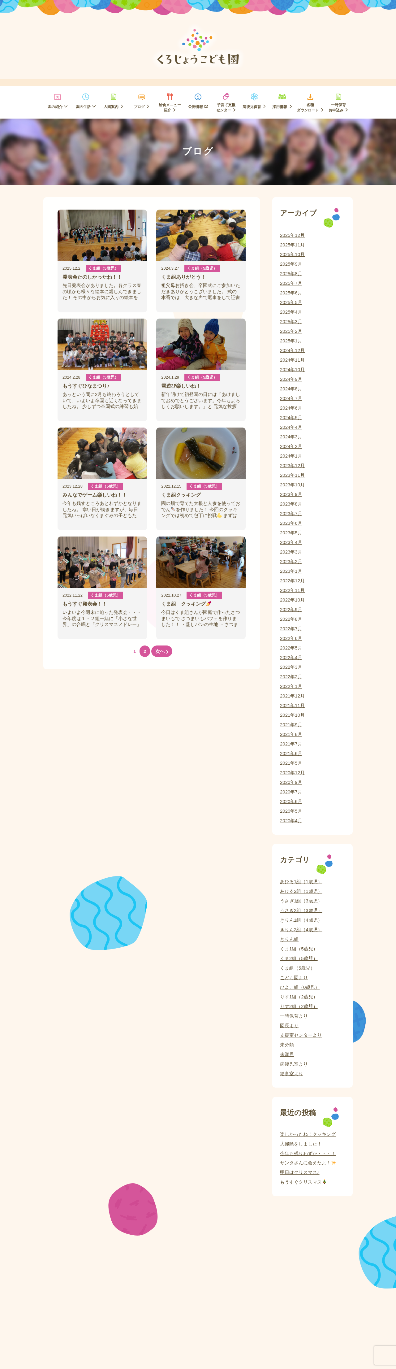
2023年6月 (291, 523)
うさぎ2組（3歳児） (301, 910)
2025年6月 (291, 292)
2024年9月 (291, 379)
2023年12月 (292, 465)
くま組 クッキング (186, 603)
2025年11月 (292, 244)
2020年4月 (291, 820)
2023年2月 (291, 561)
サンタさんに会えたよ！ (308, 1162)
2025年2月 (291, 331)
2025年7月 (291, 283)
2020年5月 (291, 811)
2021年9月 (291, 724)
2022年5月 (291, 647)
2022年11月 (292, 590)
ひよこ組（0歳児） (300, 987)
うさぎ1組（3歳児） (301, 900)
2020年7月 (291, 791)
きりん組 (289, 939)
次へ (161, 651)
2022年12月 (292, 580)
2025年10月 (292, 254)
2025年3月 (291, 321)
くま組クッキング (181, 495)
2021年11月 (292, 705)
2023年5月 (291, 532)
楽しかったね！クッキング (308, 1134)
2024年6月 (291, 408)
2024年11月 (292, 360)
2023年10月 (292, 484)
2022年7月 (291, 628)
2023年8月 (291, 503)
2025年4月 (291, 312)
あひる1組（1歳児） (301, 881)
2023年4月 (291, 542)
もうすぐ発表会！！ (84, 603)
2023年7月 (291, 513)
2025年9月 (291, 264)
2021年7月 (291, 743)
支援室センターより (301, 1035)
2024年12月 (292, 350)
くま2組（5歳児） (299, 958)
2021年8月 (291, 734)
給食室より (291, 1073)
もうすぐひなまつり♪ (86, 386)
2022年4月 (291, 657)
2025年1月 (291, 340)
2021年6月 (291, 753)
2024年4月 (291, 427)
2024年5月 (291, 417)
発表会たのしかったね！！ (92, 277)
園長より (289, 1025)
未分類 (287, 1044)
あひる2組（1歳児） (301, 891)
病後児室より (294, 1064)
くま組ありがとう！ (183, 277)
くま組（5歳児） (103, 268)
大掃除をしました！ (301, 1143)
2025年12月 (292, 235)
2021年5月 (291, 763)
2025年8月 (291, 273)
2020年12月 (292, 772)
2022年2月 (291, 676)
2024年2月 (291, 446)
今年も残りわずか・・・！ (308, 1153)
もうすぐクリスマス (303, 1181)
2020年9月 (291, 782)
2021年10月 (292, 715)
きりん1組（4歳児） (301, 920)
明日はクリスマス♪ (300, 1172)
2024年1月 (291, 456)
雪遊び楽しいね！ (181, 386)
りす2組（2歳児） (299, 1006)
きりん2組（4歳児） (301, 929)
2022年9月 (291, 609)
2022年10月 (292, 599)
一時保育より (294, 1016)
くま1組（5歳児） (299, 948)
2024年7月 (291, 398)
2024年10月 (292, 369)
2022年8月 (291, 619)
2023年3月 (291, 551)
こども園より (294, 977)
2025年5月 (291, 302)
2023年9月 (291, 494)
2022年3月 (291, 667)
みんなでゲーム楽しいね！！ (94, 495)
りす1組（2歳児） (299, 996)
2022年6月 (291, 638)
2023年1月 (291, 571)
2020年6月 (291, 801)
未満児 (287, 1054)
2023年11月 (292, 475)
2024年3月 (291, 436)
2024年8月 (291, 388)
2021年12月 (292, 695)
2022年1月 (291, 686)
